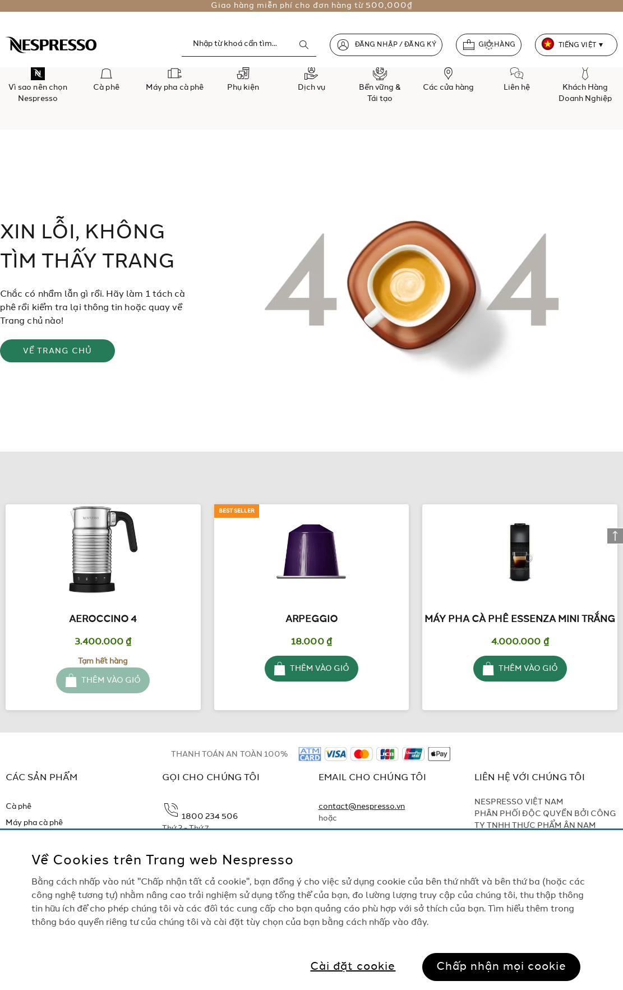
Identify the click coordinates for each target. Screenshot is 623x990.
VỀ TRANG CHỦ (58, 351)
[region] (311, 910)
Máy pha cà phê (34, 823)
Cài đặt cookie (352, 967)
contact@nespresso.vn (362, 807)
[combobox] (249, 44)
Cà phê (18, 807)
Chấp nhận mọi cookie (501, 967)
